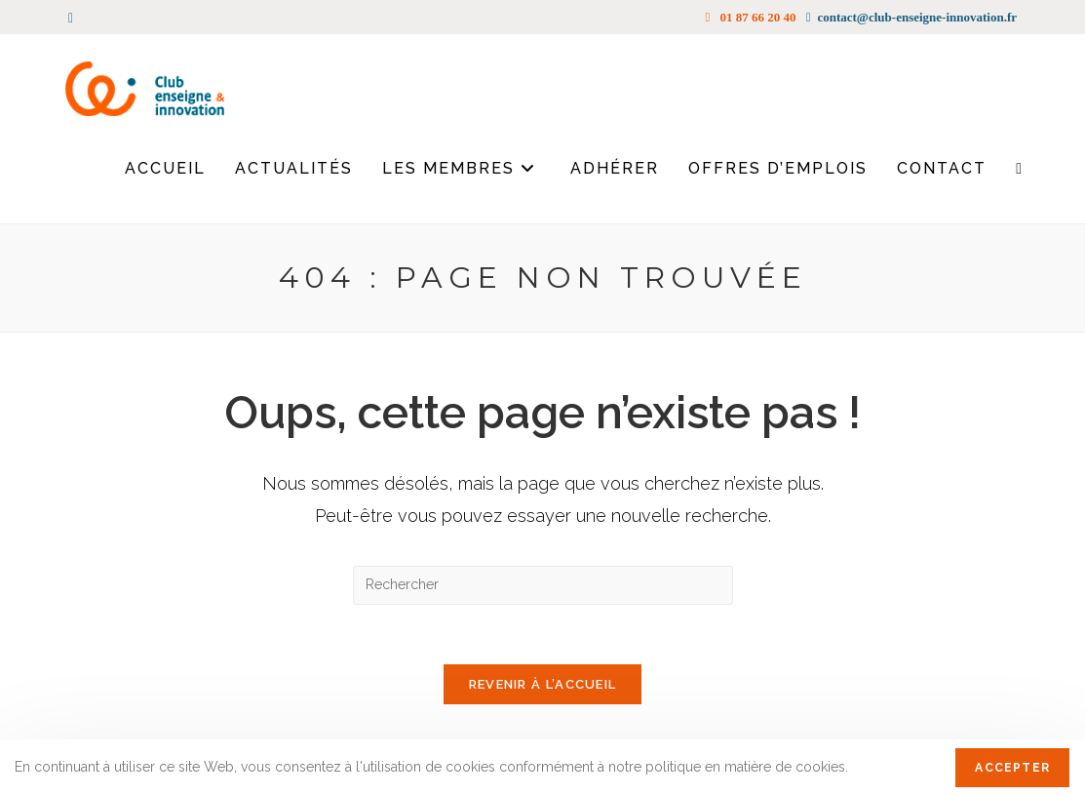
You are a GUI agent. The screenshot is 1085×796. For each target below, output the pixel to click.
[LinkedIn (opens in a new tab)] (73, 17)
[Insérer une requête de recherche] (543, 585)
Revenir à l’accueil (543, 684)
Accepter (1012, 768)
